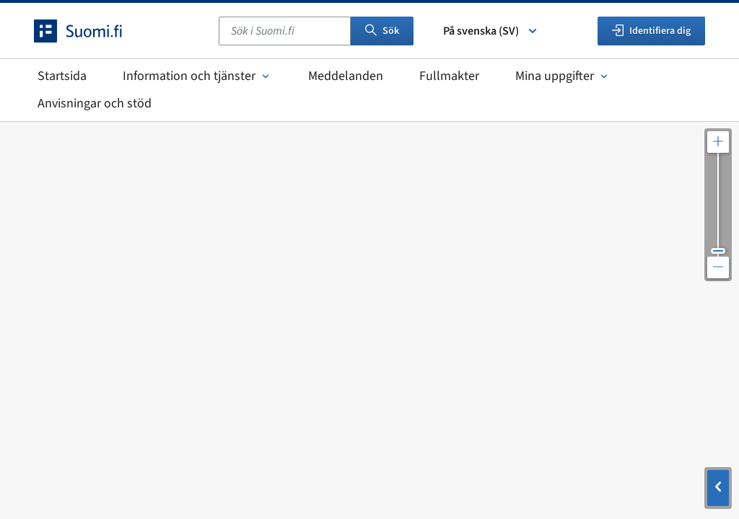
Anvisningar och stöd (95, 103)
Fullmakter (449, 76)
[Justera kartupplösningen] (718, 205)
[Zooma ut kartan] (718, 267)
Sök (382, 31)
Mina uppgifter (563, 76)
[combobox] (285, 31)
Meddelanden (345, 76)
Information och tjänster (197, 76)
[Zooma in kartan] (718, 142)
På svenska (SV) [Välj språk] (491, 31)
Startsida (62, 76)
